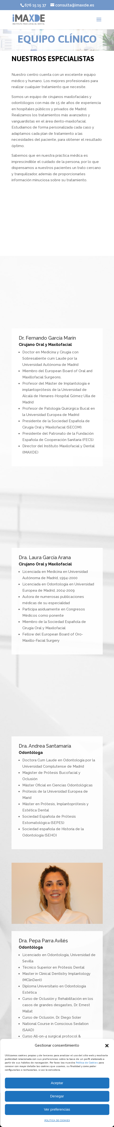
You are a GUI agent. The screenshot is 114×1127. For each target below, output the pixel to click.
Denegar (57, 1096)
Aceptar (57, 1083)
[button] (106, 1045)
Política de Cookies (87, 1062)
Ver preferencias (57, 1109)
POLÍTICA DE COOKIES (57, 1120)
